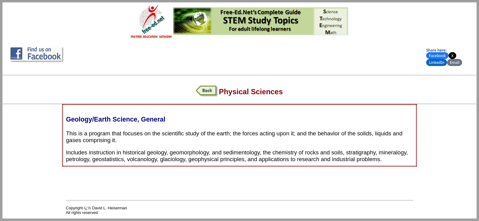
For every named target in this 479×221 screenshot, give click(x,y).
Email (454, 62)
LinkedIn (436, 62)
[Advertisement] (247, 55)
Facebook (437, 55)
